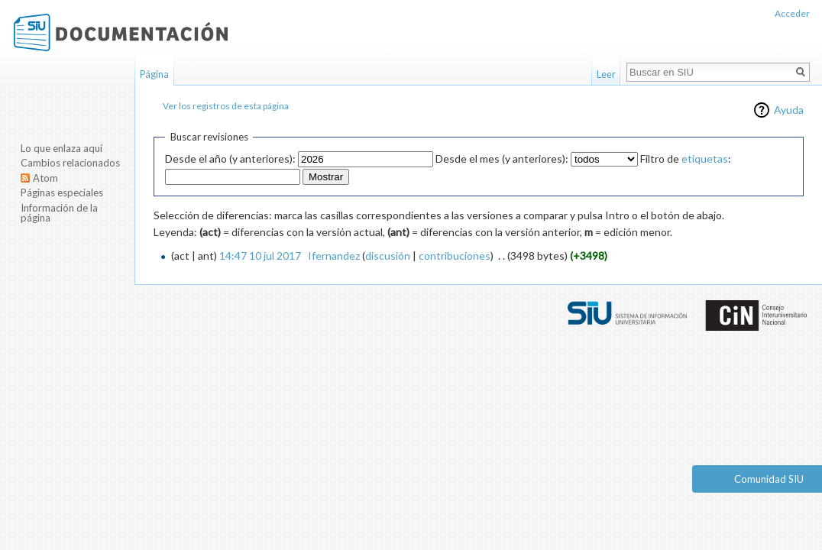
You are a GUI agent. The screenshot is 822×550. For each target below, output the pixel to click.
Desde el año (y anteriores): (230, 158)
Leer (606, 74)
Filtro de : (685, 158)
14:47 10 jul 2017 (260, 255)
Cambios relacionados (70, 163)
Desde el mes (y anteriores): (501, 158)
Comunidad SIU (769, 479)
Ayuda (789, 109)
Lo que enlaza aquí (61, 148)
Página (154, 74)
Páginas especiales (62, 192)
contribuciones (454, 255)
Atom (45, 178)
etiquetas (704, 158)
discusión (387, 255)
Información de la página (59, 213)
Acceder (792, 13)
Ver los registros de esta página (226, 106)
